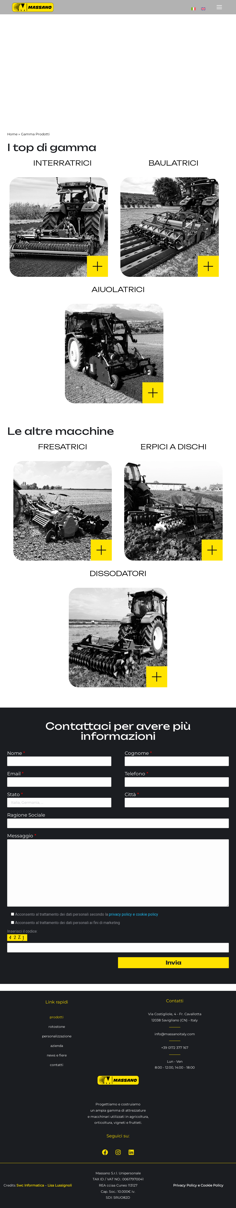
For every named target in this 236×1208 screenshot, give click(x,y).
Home (12, 134)
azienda (56, 1046)
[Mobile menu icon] (219, 7)
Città (132, 794)
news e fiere (57, 1055)
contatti (56, 1065)
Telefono (136, 774)
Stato (15, 794)
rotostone (56, 1026)
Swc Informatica (30, 1185)
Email (15, 774)
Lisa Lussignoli (60, 1185)
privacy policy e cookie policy (133, 914)
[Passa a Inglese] (203, 7)
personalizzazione (56, 1036)
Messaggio (21, 836)
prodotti (57, 1017)
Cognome (138, 753)
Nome (16, 753)
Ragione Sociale (26, 815)
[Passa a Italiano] (193, 7)
